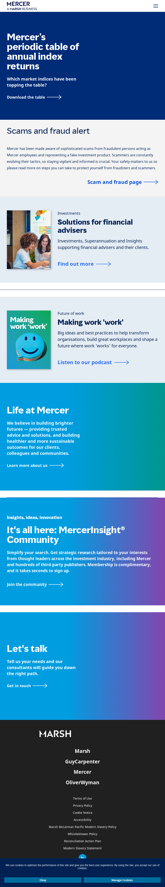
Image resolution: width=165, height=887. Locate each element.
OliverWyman (82, 782)
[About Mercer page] (35, 465)
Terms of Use (82, 798)
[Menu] (155, 6)
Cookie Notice (82, 813)
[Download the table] (34, 97)
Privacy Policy (82, 805)
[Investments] (69, 213)
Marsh (82, 750)
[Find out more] (84, 264)
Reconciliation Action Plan (82, 841)
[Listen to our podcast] (93, 362)
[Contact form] (27, 686)
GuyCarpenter (82, 761)
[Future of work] (71, 314)
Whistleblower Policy (82, 834)
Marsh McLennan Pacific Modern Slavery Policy (82, 827)
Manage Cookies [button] (122, 880)
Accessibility (82, 820)
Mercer (82, 771)
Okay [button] (43, 880)
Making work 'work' (91, 322)
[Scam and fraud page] (122, 182)
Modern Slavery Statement (82, 848)
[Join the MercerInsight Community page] (82, 585)
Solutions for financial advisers (95, 226)
